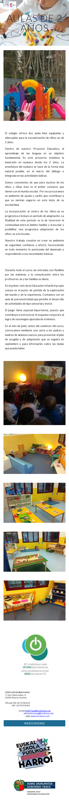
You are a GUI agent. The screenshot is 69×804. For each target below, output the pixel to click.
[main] (34, 23)
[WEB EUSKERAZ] (35, 723)
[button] (4, 5)
